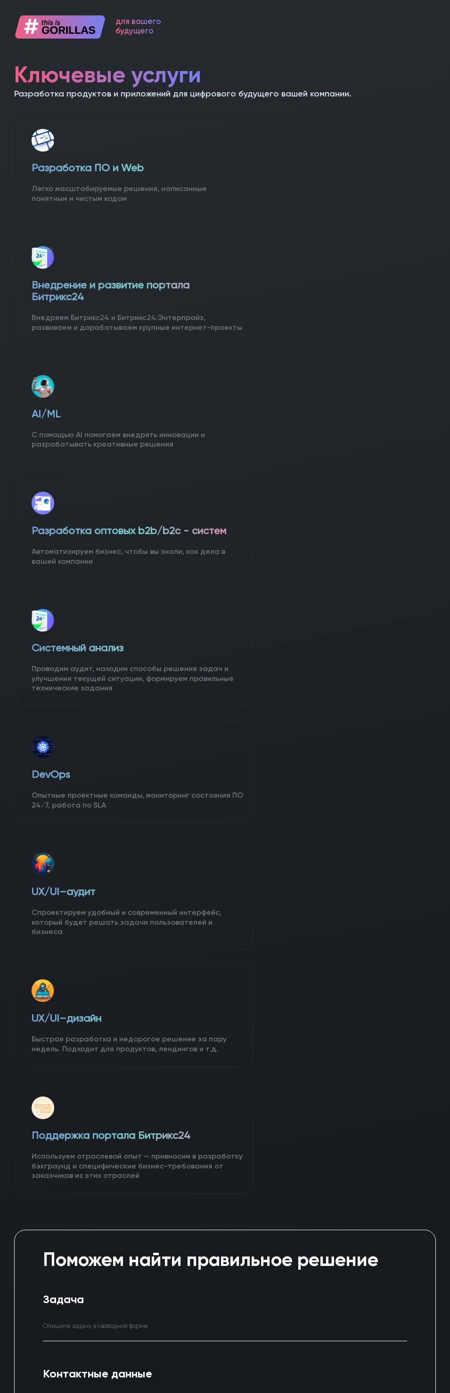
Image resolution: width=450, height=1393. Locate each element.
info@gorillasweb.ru (333, 1179)
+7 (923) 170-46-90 (350, 1139)
